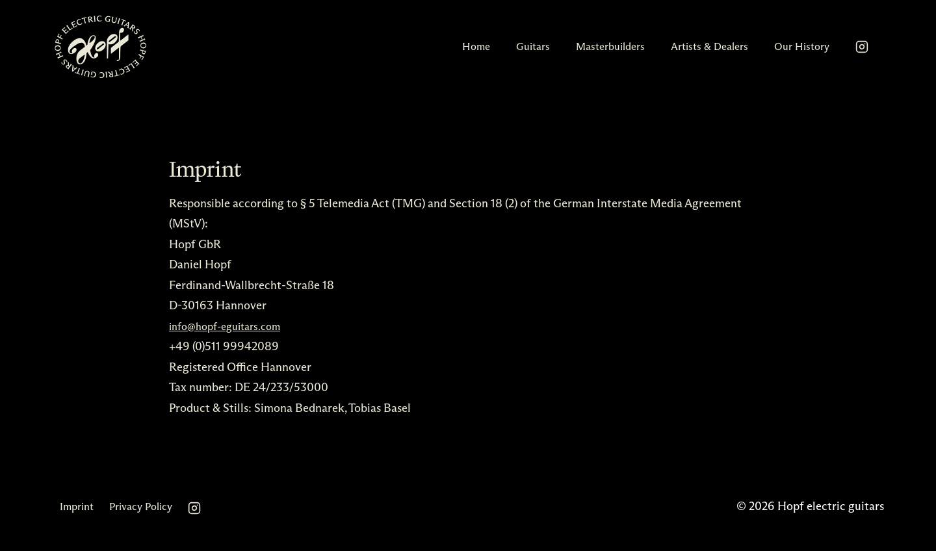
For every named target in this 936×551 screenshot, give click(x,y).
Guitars (533, 46)
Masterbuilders (610, 46)
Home (476, 46)
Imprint (77, 506)
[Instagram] (862, 46)
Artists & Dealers (709, 46)
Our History (801, 46)
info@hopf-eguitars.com (224, 326)
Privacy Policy (140, 506)
